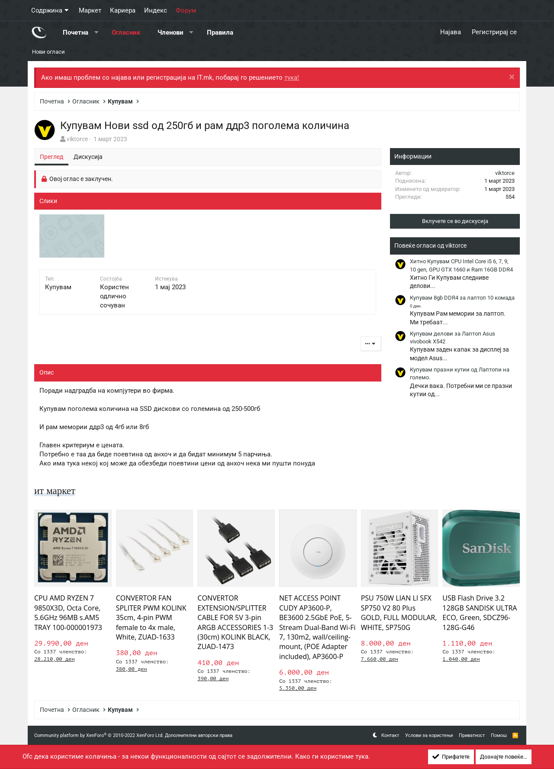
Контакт (390, 735)
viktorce (77, 139)
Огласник (126, 32)
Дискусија (88, 156)
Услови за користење (429, 735)
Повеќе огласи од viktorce (430, 245)
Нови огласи (48, 51)
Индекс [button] (155, 10)
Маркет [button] (90, 10)
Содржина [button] (46, 10)
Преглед (51, 156)
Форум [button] (186, 10)
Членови (171, 32)
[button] (96, 32)
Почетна (75, 32)
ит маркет (55, 490)
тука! (291, 77)
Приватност (472, 735)
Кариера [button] (122, 10)
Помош (499, 735)
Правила (220, 32)
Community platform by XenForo (99, 735)
